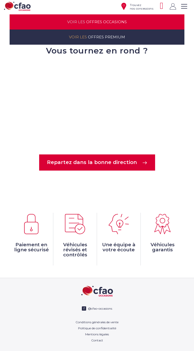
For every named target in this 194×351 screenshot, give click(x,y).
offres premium (97, 37)
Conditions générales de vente (97, 322)
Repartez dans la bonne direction (97, 162)
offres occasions (97, 22)
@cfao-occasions (100, 308)
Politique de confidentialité (97, 328)
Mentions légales (97, 334)
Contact (97, 340)
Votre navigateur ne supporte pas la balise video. (97, 104)
